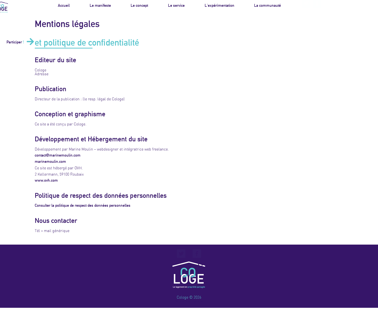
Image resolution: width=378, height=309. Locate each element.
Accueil (64, 6)
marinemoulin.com (50, 162)
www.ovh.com (46, 180)
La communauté (267, 6)
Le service (176, 6)
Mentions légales (189, 302)
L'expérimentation (219, 6)
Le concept (139, 6)
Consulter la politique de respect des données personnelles (82, 205)
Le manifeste (100, 6)
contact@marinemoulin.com (58, 155)
